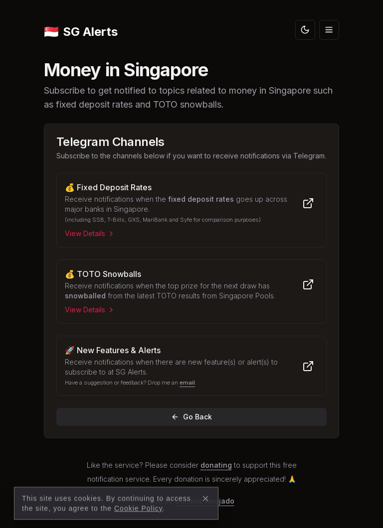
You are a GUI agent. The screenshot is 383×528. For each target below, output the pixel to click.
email (187, 382)
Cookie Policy (138, 523)
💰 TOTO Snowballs (103, 274)
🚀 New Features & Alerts (113, 350)
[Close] (205, 513)
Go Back (191, 416)
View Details (90, 233)
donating (216, 465)
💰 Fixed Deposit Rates (108, 187)
